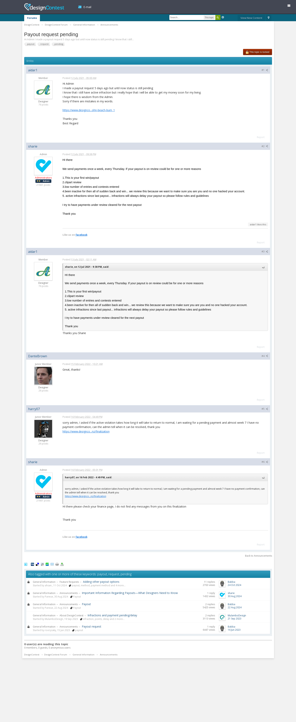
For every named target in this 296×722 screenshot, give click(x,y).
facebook (81, 234)
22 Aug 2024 (235, 607)
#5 (265, 408)
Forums (32, 18)
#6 (265, 462)
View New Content (251, 18)
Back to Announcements (258, 555)
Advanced (222, 17)
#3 (265, 251)
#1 (265, 70)
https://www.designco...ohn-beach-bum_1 (89, 110)
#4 (265, 356)
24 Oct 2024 (234, 585)
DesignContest (44, 7)
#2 (265, 146)
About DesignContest (71, 615)
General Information (44, 582)
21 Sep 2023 (234, 618)
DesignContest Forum (55, 654)
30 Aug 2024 (235, 596)
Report (261, 137)
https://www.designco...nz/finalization (86, 431)
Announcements (69, 593)
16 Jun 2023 (234, 629)
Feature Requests (69, 582)
